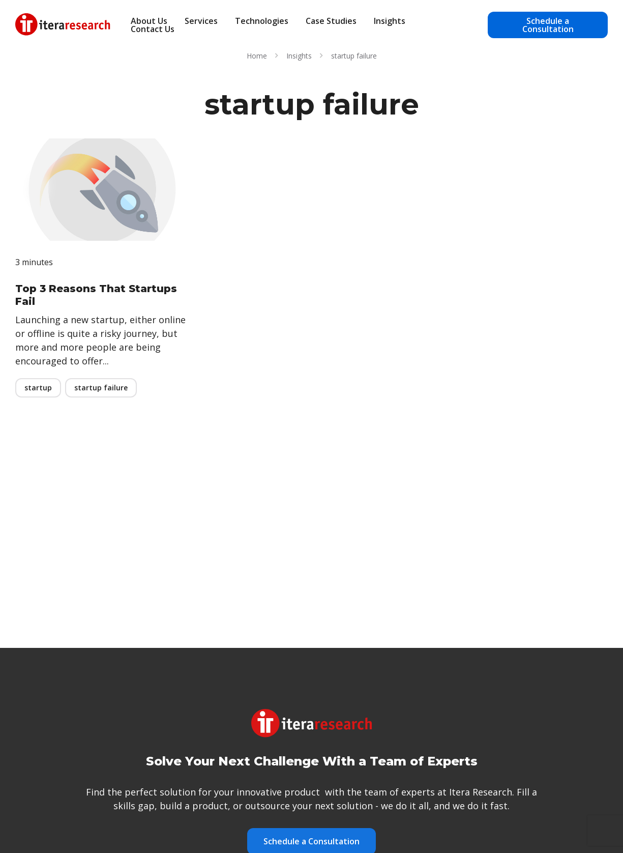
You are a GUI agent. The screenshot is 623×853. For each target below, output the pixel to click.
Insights (389, 20)
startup (38, 387)
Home (257, 56)
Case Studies (331, 20)
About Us (149, 20)
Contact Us (152, 29)
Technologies (261, 20)
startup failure (101, 387)
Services (201, 20)
